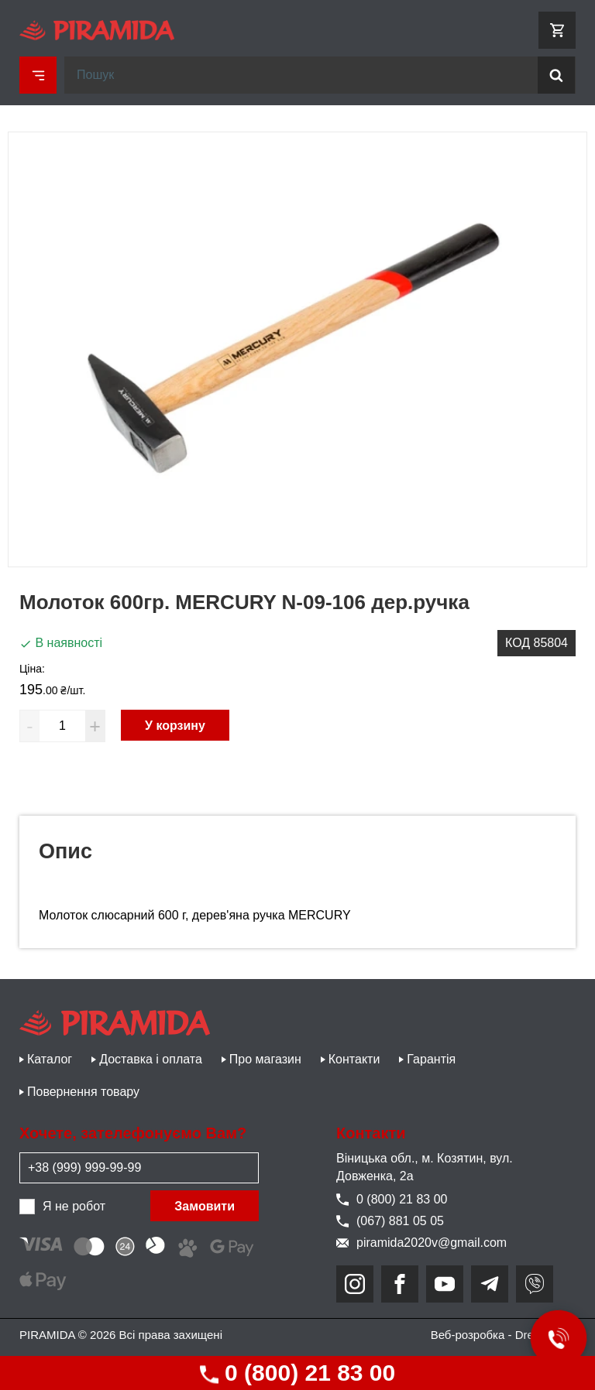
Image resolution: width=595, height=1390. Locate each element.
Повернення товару (83, 1091)
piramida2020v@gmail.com (421, 1242)
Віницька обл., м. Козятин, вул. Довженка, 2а (424, 1167)
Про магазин (265, 1059)
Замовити (204, 1206)
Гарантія (431, 1059)
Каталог (49, 1059)
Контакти (354, 1059)
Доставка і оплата (150, 1059)
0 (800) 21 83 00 (298, 1372)
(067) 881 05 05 (390, 1220)
